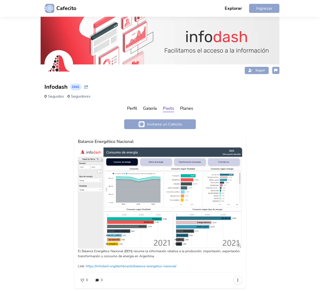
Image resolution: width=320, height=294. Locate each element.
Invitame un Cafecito (160, 124)
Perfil (132, 108)
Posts (168, 108)
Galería (150, 108)
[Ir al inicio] (58, 8)
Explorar (233, 8)
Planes (186, 108)
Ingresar (264, 8)
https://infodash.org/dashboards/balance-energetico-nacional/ (131, 266)
